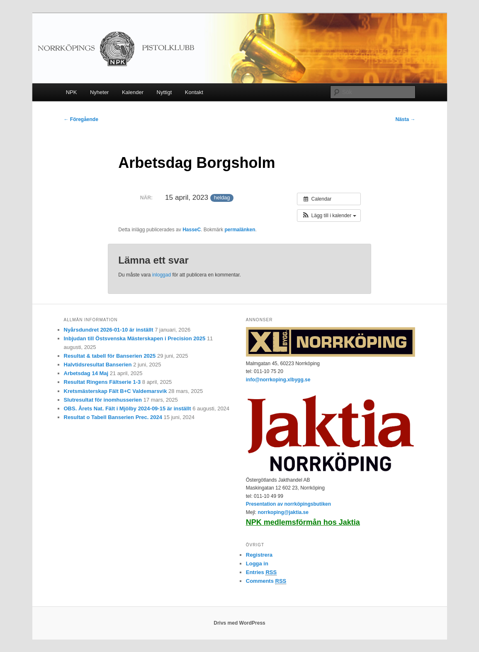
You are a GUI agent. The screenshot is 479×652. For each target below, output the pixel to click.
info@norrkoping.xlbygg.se (278, 380)
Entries (261, 572)
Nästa (405, 119)
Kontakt (194, 92)
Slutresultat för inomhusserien (103, 400)
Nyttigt (164, 92)
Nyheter (99, 92)
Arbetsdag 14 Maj (86, 373)
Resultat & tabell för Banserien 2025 (110, 356)
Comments (266, 581)
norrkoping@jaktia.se (283, 512)
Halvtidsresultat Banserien (98, 364)
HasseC (191, 230)
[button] (328, 215)
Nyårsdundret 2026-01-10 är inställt (108, 330)
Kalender (132, 92)
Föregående (81, 119)
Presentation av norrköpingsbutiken (288, 504)
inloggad (161, 275)
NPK (71, 92)
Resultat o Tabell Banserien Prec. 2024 (113, 417)
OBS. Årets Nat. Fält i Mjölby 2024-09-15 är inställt (127, 408)
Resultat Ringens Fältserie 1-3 (102, 382)
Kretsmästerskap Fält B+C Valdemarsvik (115, 391)
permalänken (240, 230)
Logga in (257, 563)
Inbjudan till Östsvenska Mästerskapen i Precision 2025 (135, 338)
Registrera (259, 555)
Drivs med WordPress (239, 623)
